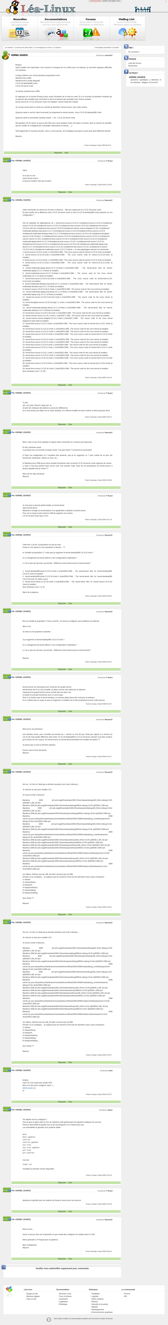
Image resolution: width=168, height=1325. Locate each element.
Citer (66, 153)
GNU (118, 1)
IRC (125, 1296)
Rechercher (132, 66)
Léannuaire (63, 1299)
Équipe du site (32, 1294)
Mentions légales (33, 1296)
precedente (107, 47)
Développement (97, 1310)
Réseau (94, 1302)
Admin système (97, 1299)
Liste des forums (134, 63)
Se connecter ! (134, 52)
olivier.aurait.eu (29, 1088)
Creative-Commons (106, 1318)
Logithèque (63, 1302)
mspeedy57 (108, 55)
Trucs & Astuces (65, 1296)
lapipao (110, 1110)
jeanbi (110, 1070)
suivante (116, 47)
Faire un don (31, 1299)
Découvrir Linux (65, 1294)
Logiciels (94, 1296)
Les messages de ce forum (43, 47)
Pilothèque (63, 1304)
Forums (127, 1294)
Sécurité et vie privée (99, 1304)
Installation (95, 1294)
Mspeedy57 (109, 200)
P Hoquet (109, 161)
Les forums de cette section (24, 47)
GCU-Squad (112, 1)
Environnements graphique (101, 1312)
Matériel (94, 1307)
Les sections (9, 47)
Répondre (58, 153)
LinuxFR (104, 1)
